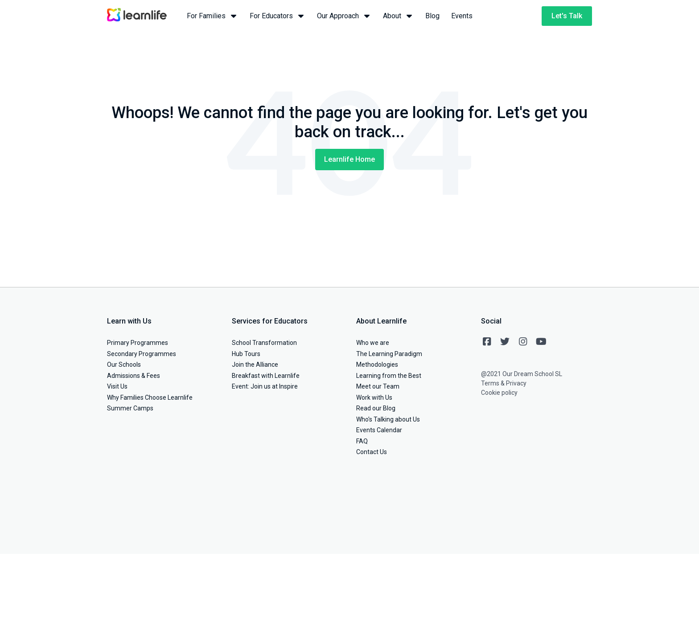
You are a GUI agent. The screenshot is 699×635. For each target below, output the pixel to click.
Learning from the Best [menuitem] (388, 375)
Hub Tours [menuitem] (246, 353)
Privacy (516, 383)
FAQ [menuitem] (362, 441)
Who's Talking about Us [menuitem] (388, 419)
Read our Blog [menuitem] (375, 408)
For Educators (277, 15)
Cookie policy (499, 392)
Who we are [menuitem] (372, 342)
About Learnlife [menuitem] (381, 321)
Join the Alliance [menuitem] (255, 364)
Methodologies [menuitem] (377, 364)
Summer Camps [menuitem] (130, 408)
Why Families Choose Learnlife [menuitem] (150, 397)
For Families (212, 15)
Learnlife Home (349, 159)
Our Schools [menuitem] (124, 364)
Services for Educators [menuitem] (270, 321)
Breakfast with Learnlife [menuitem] (266, 375)
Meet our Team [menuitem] (377, 386)
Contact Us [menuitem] (371, 451)
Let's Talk (566, 16)
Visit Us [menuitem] (117, 386)
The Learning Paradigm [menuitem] (389, 353)
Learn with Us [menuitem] (129, 321)
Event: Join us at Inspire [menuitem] (265, 386)
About (398, 15)
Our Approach (344, 15)
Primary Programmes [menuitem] (137, 342)
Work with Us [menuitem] (374, 397)
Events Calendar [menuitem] (379, 430)
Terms (490, 383)
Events (462, 16)
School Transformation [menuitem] (264, 342)
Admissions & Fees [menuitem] (133, 375)
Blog (432, 16)
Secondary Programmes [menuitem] (141, 353)
